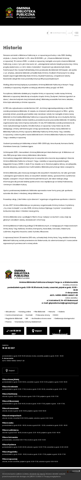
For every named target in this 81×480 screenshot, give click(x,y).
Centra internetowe (13, 315)
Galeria (61, 311)
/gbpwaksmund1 (60, 332)
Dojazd (37, 331)
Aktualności (9, 311)
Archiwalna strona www (40, 318)
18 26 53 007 (13, 332)
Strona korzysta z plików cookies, (15, 474)
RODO (55, 315)
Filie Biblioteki (39, 311)
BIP (26, 318)
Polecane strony (42, 315)
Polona (7, 322)
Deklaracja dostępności (63, 318)
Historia (51, 311)
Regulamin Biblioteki (13, 318)
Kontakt (29, 315)
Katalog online (24, 311)
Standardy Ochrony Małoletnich (27, 322)
